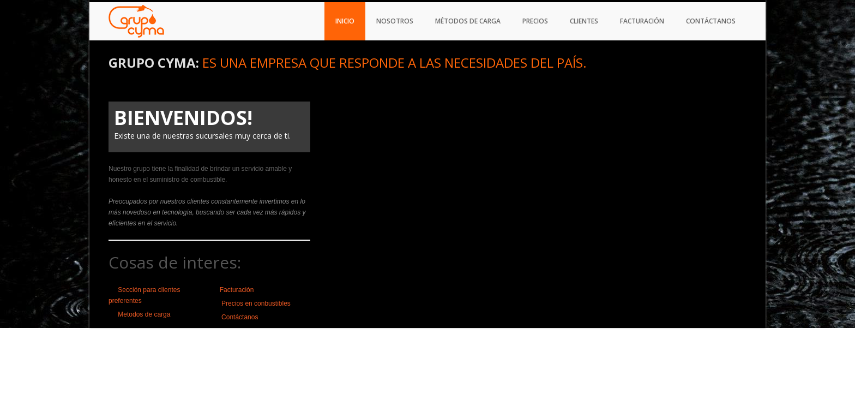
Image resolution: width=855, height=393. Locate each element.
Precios (535, 21)
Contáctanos (711, 21)
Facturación (642, 21)
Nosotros (394, 21)
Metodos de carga (144, 314)
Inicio (344, 21)
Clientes (584, 21)
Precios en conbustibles (255, 303)
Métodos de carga (468, 21)
